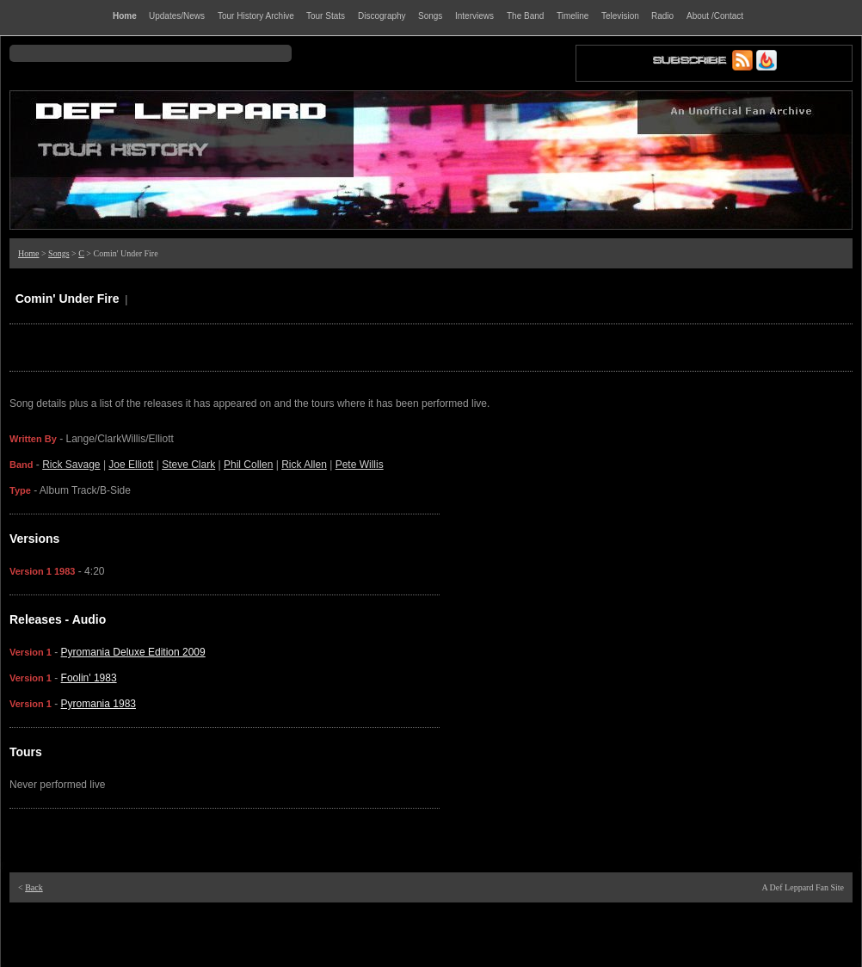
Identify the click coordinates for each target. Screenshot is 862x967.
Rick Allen (304, 465)
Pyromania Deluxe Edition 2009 (133, 652)
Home (28, 253)
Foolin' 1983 (89, 678)
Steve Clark (188, 465)
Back (34, 887)
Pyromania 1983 (98, 704)
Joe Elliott (130, 465)
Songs (58, 253)
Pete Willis (360, 465)
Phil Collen (248, 465)
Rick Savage (71, 465)
